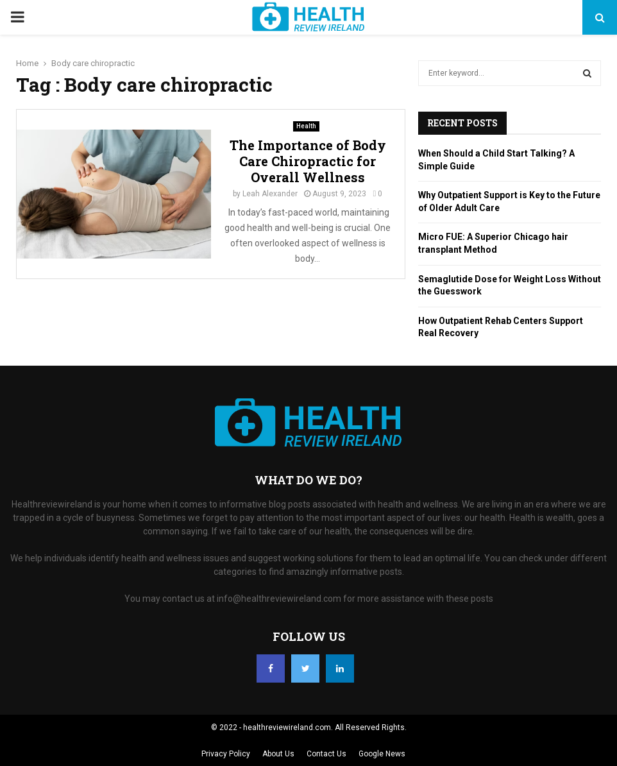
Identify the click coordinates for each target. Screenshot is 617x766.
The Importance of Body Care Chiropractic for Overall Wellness (308, 161)
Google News (382, 753)
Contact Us (326, 753)
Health (306, 126)
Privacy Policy (225, 753)
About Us (278, 753)
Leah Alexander (270, 193)
